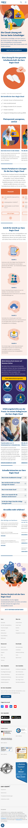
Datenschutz (3, 797)
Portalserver (3, 822)
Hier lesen (3, 540)
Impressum (3, 794)
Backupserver (19, 824)
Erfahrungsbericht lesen (8, 467)
